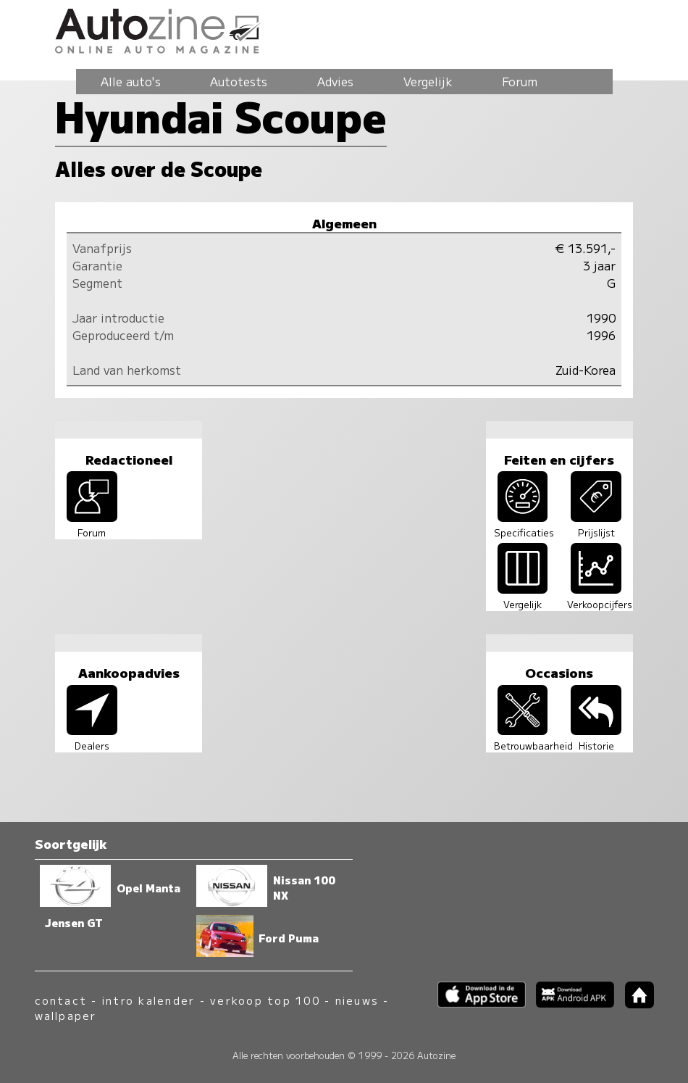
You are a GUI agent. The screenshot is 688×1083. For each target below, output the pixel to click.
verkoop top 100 (265, 1000)
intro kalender (148, 1000)
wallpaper (66, 1015)
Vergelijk (428, 81)
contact (61, 1000)
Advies (335, 81)
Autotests (238, 81)
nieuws (357, 1000)
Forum (519, 81)
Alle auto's (131, 81)
